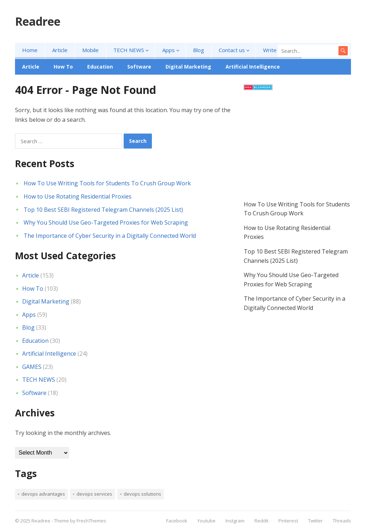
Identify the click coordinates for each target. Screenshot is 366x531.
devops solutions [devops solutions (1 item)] (142, 494)
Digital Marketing (188, 66)
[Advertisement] (297, 146)
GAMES (31, 367)
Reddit (261, 520)
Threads (342, 520)
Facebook (176, 520)
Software (139, 66)
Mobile (90, 50)
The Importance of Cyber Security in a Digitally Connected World (110, 236)
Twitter (315, 520)
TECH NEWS (128, 50)
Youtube (206, 520)
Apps (168, 50)
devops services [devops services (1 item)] (94, 494)
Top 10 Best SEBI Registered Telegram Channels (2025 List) (103, 210)
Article (60, 50)
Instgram (235, 520)
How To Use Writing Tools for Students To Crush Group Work (107, 183)
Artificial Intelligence (253, 66)
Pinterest (288, 520)
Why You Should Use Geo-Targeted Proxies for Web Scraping (106, 222)
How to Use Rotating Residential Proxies (78, 196)
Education (100, 66)
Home (30, 50)
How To (63, 66)
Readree (37, 21)
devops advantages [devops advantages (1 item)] (43, 494)
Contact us (232, 50)
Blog (198, 50)
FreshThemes (91, 520)
